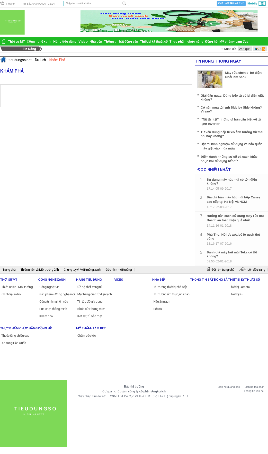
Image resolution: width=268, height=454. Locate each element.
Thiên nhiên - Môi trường (17, 287)
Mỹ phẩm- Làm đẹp (233, 41)
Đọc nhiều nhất (214, 169)
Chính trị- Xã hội (11, 294)
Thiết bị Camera (239, 287)
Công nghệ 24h (49, 287)
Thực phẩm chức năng (186, 41)
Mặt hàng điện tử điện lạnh (94, 294)
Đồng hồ (211, 41)
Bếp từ (157, 309)
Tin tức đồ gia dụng (89, 301)
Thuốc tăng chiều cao (15, 335)
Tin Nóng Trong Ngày (218, 61)
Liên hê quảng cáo (229, 386)
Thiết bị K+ (236, 294)
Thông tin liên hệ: (254, 390)
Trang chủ (9, 269)
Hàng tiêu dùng (65, 41)
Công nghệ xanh (39, 41)
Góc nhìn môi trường (119, 269)
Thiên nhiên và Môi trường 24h (40, 269)
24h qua (244, 49)
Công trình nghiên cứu (53, 301)
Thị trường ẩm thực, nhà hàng (172, 294)
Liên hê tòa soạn (254, 386)
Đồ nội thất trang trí (89, 287)
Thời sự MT (16, 41)
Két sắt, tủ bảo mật (89, 316)
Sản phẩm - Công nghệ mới (57, 294)
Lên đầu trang (252, 269)
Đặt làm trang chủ (231, 3)
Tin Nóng (22, 48)
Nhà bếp (95, 41)
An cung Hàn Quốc (13, 343)
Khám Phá (12, 71)
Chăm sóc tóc (86, 335)
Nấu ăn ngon (161, 301)
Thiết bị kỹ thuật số (154, 41)
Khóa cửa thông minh (91, 309)
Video (83, 41)
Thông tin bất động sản (121, 41)
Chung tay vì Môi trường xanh (82, 269)
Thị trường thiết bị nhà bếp (170, 287)
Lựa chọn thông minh (53, 309)
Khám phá (46, 316)
